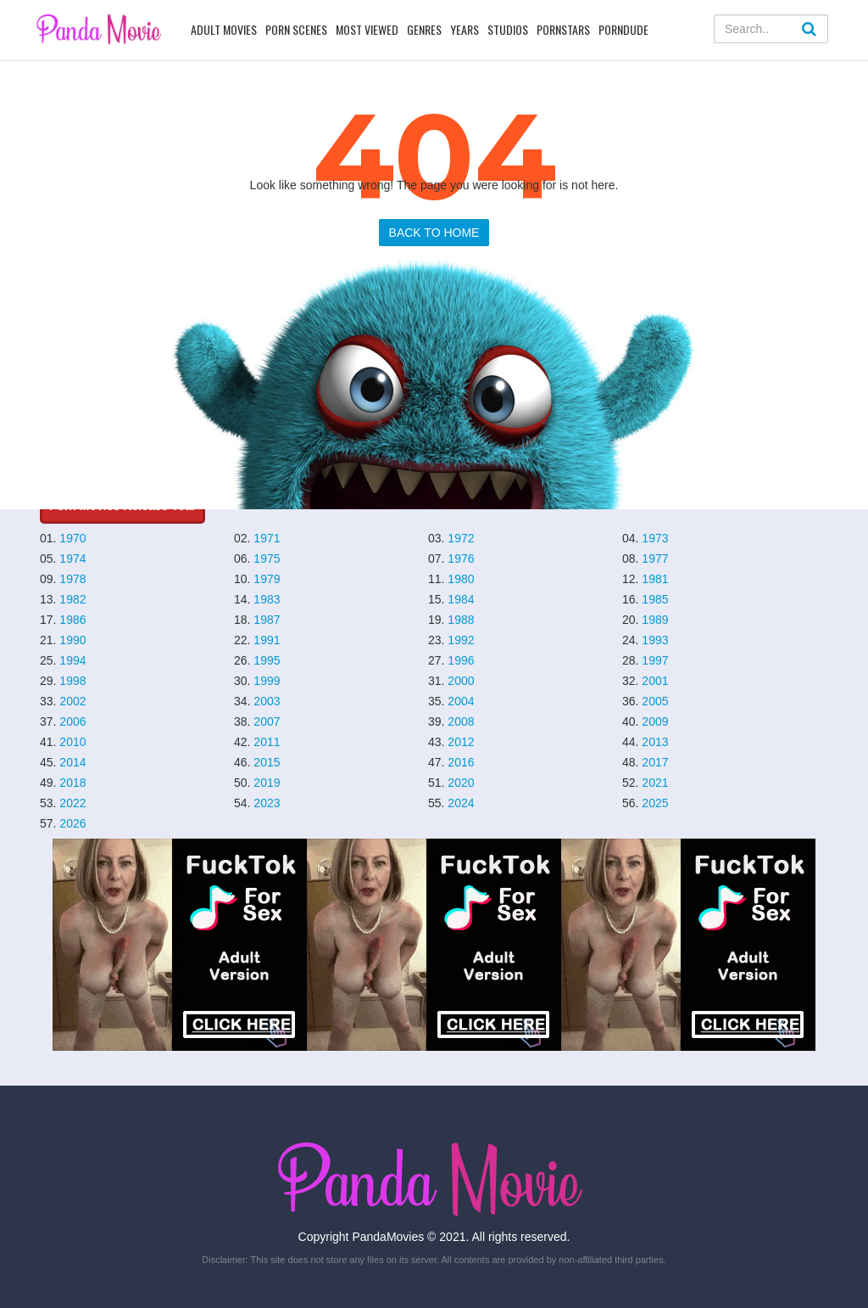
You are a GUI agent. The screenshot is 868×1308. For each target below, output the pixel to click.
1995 (266, 660)
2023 (266, 803)
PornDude (623, 29)
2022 (72, 803)
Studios (507, 29)
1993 (655, 640)
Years (464, 29)
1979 (266, 579)
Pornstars (563, 29)
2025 (655, 803)
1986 (72, 619)
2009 (655, 721)
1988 (461, 619)
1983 (266, 599)
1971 (266, 538)
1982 (72, 599)
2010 (72, 742)
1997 (655, 660)
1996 (461, 660)
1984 (461, 599)
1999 (266, 681)
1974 (72, 558)
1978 (72, 579)
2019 (266, 782)
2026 (72, 823)
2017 (655, 762)
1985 (655, 599)
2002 (72, 701)
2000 (461, 681)
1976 (461, 558)
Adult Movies (224, 29)
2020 (461, 782)
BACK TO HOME (434, 232)
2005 (655, 701)
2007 (266, 721)
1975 (266, 558)
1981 (655, 579)
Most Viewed (367, 29)
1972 (461, 538)
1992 (461, 640)
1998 (72, 681)
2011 (266, 742)
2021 (655, 782)
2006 (72, 721)
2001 (655, 681)
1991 (266, 640)
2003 (266, 701)
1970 (72, 538)
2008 (461, 721)
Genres (424, 29)
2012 (461, 742)
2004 (461, 701)
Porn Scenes (296, 29)
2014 (72, 762)
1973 (655, 538)
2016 (461, 762)
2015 (266, 762)
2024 (461, 803)
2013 (655, 742)
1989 (655, 619)
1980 (461, 579)
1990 (72, 640)
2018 (72, 782)
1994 (72, 660)
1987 (266, 619)
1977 (655, 558)
